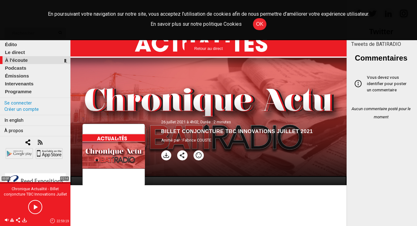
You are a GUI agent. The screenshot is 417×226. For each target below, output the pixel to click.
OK (259, 24)
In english (13, 120)
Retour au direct (208, 48)
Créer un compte (21, 109)
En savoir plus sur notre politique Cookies (196, 24)
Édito (11, 44)
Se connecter (18, 103)
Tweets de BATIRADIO (376, 44)
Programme (18, 91)
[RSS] (40, 143)
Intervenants (19, 83)
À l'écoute (16, 60)
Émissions (17, 75)
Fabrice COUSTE (197, 140)
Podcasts (15, 68)
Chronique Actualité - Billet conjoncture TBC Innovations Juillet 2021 (35, 194)
